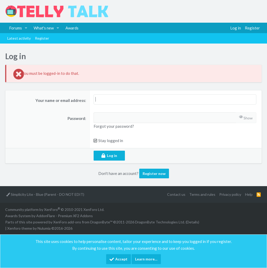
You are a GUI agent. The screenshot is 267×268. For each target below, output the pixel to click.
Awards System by (49, 216)
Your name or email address (60, 100)
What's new (44, 28)
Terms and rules (202, 194)
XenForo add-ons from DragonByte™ (82, 222)
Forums (15, 28)
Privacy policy (230, 194)
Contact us (176, 194)
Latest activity (19, 38)
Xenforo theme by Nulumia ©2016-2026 (39, 228)
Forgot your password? (114, 126)
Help (249, 194)
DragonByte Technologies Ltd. (160, 222)
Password (76, 118)
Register (42, 38)
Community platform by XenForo (54, 209)
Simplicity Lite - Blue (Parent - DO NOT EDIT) (45, 194)
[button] (26, 28)
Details (192, 222)
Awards (71, 28)
